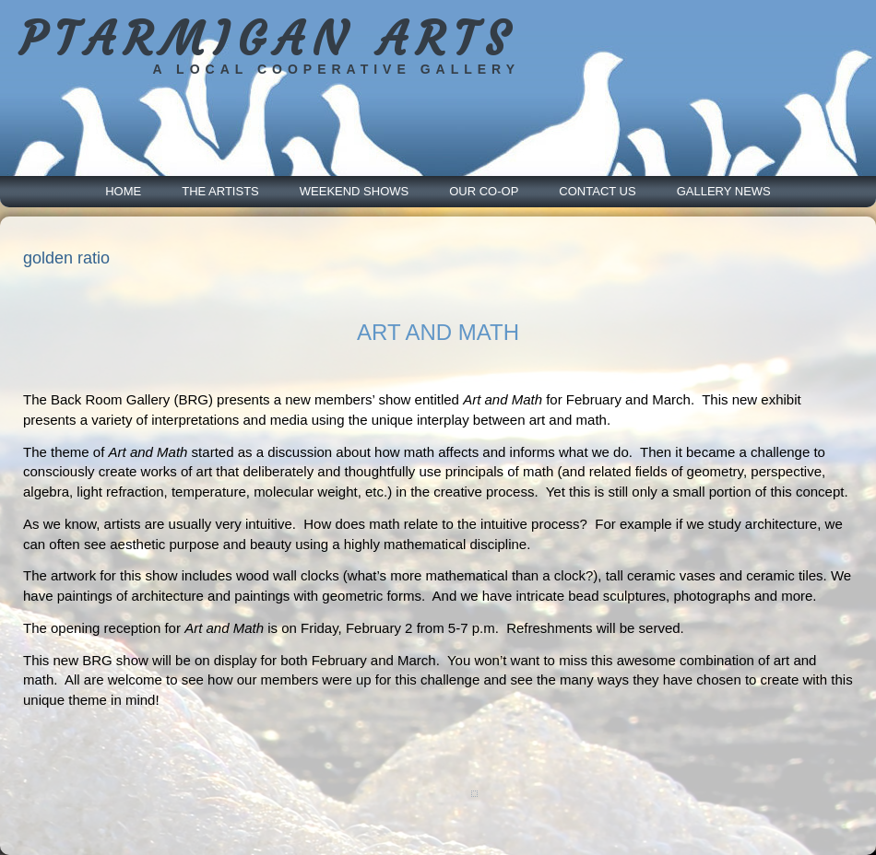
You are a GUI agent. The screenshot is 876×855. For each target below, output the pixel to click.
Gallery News (724, 191)
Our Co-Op (483, 191)
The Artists (220, 191)
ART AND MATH (438, 332)
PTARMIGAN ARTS (267, 39)
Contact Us (597, 191)
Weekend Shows (354, 191)
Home (123, 191)
